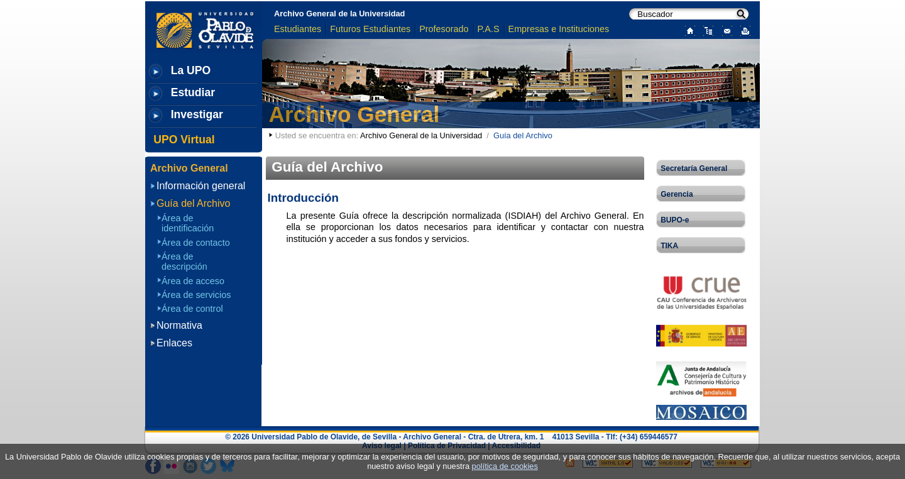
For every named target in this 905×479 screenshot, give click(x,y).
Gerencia (677, 194)
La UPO (191, 70)
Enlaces (174, 343)
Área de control (192, 309)
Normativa (179, 325)
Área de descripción (184, 261)
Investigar (197, 114)
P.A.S (489, 29)
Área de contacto (196, 243)
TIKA (669, 245)
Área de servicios (196, 295)
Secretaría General (694, 168)
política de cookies (505, 466)
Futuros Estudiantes (370, 29)
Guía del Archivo (193, 203)
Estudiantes (297, 29)
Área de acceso (193, 281)
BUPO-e (675, 220)
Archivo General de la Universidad (339, 13)
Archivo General (354, 114)
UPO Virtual (183, 139)
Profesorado (443, 29)
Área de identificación (188, 223)
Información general (200, 185)
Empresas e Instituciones (559, 29)
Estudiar (193, 92)
